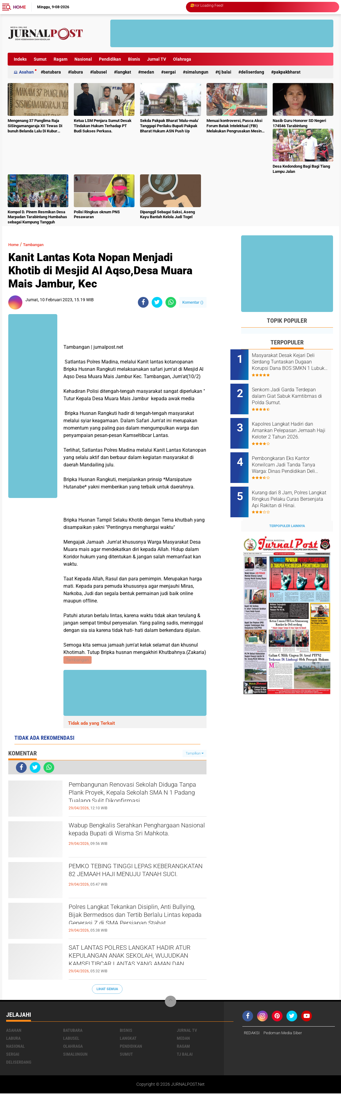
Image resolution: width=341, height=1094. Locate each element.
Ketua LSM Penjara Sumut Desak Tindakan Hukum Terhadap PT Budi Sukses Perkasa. (102, 125)
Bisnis (134, 59)
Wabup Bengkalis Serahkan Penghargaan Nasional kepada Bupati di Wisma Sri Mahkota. (137, 837)
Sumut (40, 59)
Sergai (170, 72)
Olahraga (182, 59)
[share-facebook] (143, 302)
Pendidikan (110, 59)
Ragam (60, 59)
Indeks (20, 59)
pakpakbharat (287, 72)
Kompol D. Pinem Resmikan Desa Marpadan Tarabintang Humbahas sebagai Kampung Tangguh (37, 217)
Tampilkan (194, 754)
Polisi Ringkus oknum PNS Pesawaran (97, 214)
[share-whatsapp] (170, 302)
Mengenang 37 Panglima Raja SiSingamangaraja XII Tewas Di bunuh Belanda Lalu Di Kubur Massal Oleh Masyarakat (35, 126)
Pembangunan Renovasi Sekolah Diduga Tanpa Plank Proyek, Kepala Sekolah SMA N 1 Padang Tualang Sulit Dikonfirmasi (136, 796)
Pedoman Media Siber (285, 1033)
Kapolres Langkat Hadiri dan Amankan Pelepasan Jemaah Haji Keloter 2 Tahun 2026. (294, 423)
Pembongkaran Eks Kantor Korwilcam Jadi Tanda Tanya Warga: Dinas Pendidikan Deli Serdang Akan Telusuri (294, 454)
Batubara (52, 72)
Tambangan (39, 244)
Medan (147, 72)
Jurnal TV (156, 59)
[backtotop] (171, 1002)
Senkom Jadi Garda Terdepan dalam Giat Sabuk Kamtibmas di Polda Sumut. (295, 392)
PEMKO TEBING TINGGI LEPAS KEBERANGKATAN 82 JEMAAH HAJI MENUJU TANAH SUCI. (132, 878)
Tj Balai (224, 72)
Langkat (123, 72)
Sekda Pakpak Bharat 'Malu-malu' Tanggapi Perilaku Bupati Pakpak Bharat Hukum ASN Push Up (169, 125)
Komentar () (192, 302)
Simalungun (196, 72)
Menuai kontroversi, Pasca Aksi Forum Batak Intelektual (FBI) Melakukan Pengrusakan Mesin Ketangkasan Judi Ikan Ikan (234, 126)
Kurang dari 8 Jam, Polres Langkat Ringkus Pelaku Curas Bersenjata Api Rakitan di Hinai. (295, 485)
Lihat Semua (107, 990)
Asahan (26, 72)
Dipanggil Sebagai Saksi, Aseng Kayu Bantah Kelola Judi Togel (167, 214)
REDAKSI (252, 1033)
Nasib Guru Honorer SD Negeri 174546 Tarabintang (299, 123)
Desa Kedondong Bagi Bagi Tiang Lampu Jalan (301, 169)
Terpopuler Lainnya (287, 509)
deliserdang (252, 72)
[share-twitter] (157, 302)
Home (19, 7)
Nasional (83, 59)
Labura (76, 72)
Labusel (100, 72)
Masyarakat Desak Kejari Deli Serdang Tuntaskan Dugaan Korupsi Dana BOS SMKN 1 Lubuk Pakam (294, 361)
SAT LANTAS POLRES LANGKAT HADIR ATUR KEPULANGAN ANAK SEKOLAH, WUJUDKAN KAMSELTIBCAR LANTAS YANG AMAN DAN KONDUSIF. (136, 959)
